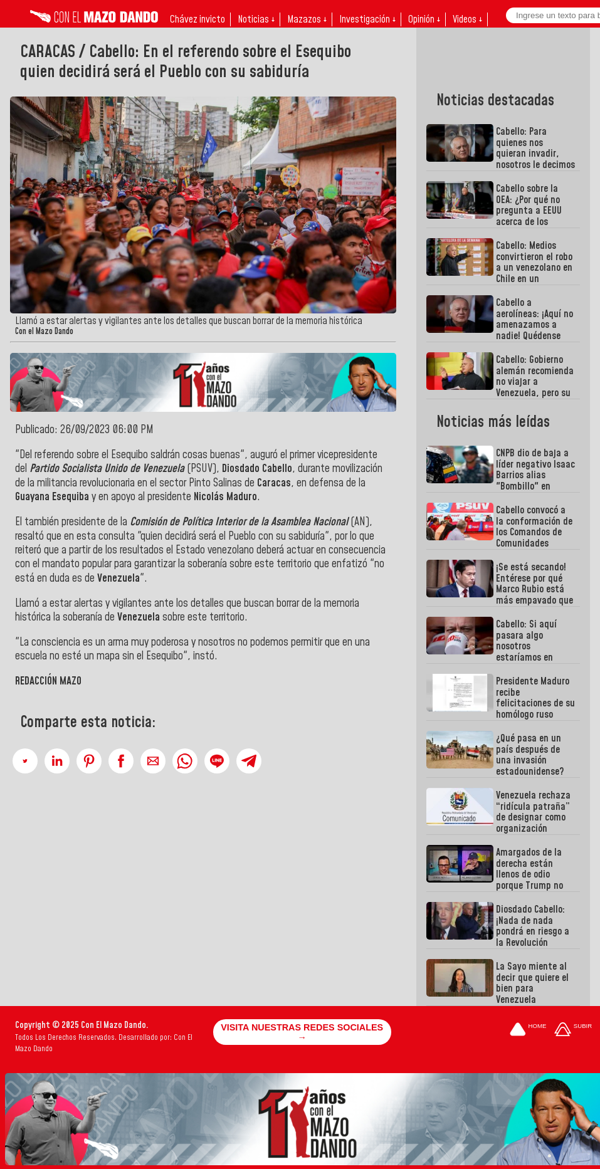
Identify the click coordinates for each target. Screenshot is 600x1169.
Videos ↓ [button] (467, 19)
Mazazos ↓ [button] (307, 19)
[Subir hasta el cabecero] (573, 1030)
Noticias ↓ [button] (256, 19)
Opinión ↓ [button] (424, 19)
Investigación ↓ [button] (367, 19)
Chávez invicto (197, 19)
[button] (25, 760)
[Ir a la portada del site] (528, 1030)
